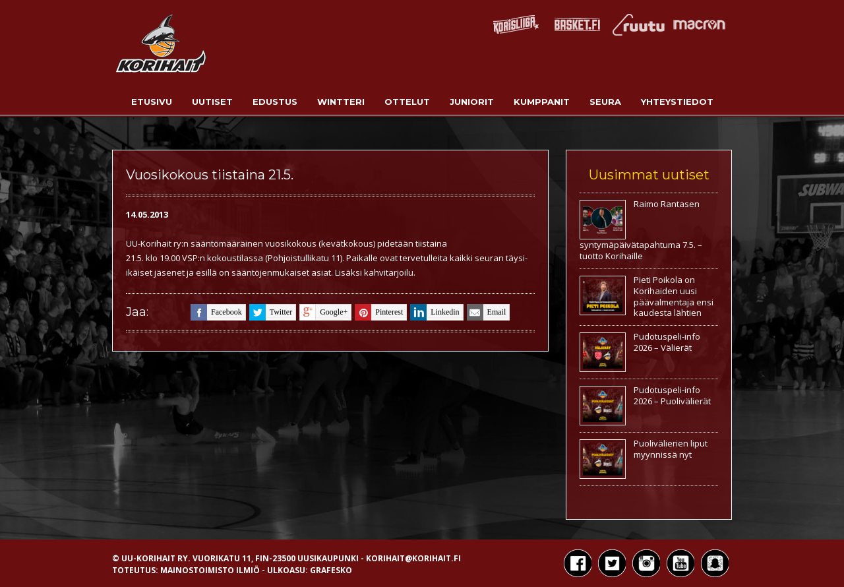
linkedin (434, 312)
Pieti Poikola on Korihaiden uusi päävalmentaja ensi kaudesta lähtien (673, 296)
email (486, 312)
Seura (605, 101)
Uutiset (212, 101)
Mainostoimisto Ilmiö (210, 570)
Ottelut (407, 101)
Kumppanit (542, 101)
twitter (270, 312)
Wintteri (341, 101)
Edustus (275, 101)
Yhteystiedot (677, 101)
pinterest (379, 312)
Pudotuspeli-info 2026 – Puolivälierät (672, 395)
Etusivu (151, 101)
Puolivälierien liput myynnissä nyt (671, 448)
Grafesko (331, 570)
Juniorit (472, 101)
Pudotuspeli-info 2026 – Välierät (667, 342)
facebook (216, 312)
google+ (323, 312)
